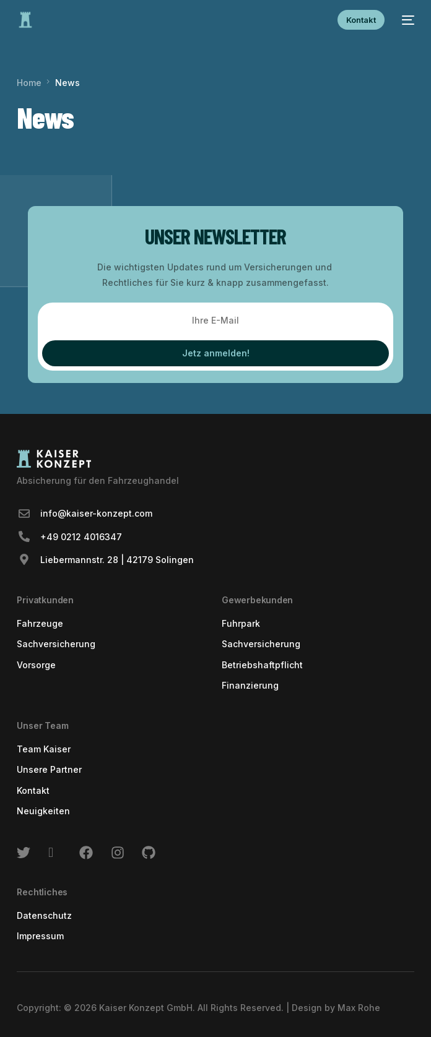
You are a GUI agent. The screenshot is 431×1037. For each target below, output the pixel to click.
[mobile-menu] (405, 19)
